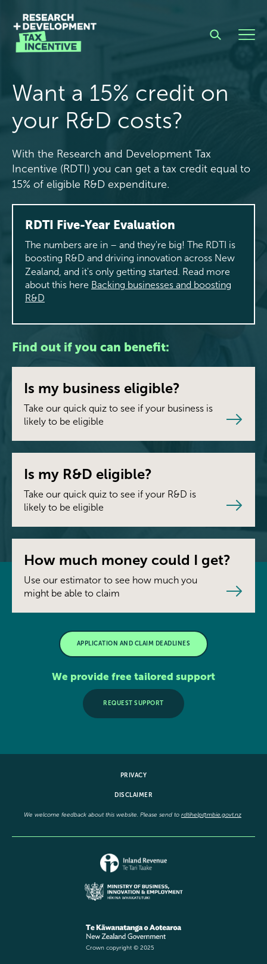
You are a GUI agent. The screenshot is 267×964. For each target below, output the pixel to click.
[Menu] (246, 34)
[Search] (215, 34)
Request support (133, 703)
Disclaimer (133, 795)
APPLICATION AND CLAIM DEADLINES (134, 643)
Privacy (133, 775)
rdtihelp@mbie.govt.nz (211, 814)
